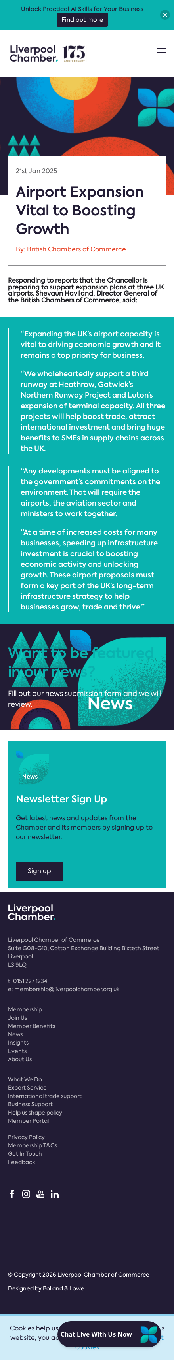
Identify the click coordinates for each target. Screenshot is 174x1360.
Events (17, 1050)
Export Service (27, 1087)
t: (27, 981)
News (15, 1034)
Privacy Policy (26, 1137)
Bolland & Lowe (63, 1288)
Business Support (30, 1104)
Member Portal (28, 1120)
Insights (18, 1042)
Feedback (21, 1162)
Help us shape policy (35, 1112)
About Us (20, 1059)
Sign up (39, 871)
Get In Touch (25, 1153)
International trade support (45, 1096)
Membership (25, 1009)
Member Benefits (31, 1026)
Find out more (82, 20)
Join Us (17, 1017)
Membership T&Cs (32, 1145)
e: (64, 989)
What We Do (25, 1079)
